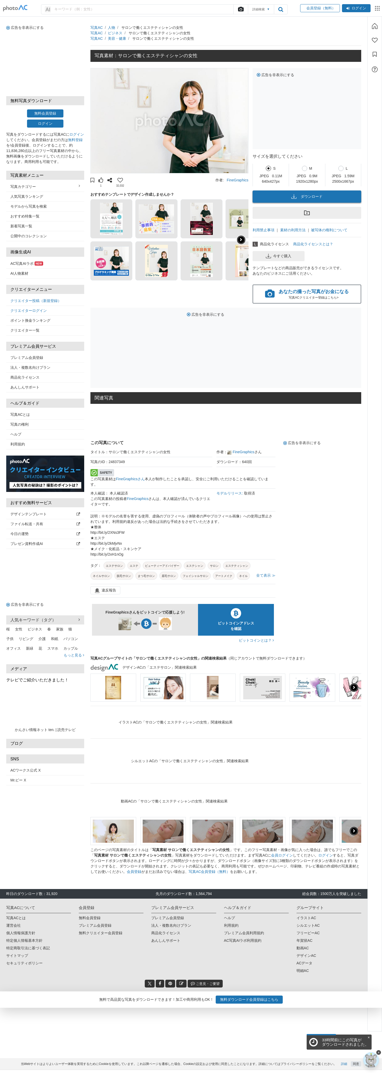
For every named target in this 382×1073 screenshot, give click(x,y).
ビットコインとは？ (256, 640)
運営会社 (13, 925)
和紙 (54, 639)
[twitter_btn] (150, 984)
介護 (42, 639)
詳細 (344, 1067)
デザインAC (306, 955)
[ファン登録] (375, 40)
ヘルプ (15, 434)
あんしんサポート (24, 387)
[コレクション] (375, 54)
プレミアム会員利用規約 (244, 933)
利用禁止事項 (263, 230)
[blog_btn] (181, 984)
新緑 (29, 648)
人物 (111, 27)
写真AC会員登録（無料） (209, 872)
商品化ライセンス (24, 377)
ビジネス (35, 629)
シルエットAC (308, 925)
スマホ (52, 648)
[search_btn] (280, 9)
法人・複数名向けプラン (30, 367)
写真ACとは (20, 414)
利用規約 (17, 444)
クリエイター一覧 (24, 330)
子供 (10, 639)
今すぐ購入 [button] (278, 256)
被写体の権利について (329, 230)
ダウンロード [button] (306, 196)
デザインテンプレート (45, 514)
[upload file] (240, 9)
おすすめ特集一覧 (24, 216)
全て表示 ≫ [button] (265, 575)
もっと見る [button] (74, 655)
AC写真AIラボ (26, 263)
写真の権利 (19, 424)
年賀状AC (304, 940)
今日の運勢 (45, 534)
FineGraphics (237, 180)
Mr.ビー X (18, 780)
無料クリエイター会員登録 (100, 933)
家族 (59, 629)
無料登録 (75, 140)
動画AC (303, 948)
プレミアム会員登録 (26, 358)
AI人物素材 (19, 273)
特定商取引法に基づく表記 (28, 948)
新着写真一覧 (21, 226)
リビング (26, 639)
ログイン (356, 8)
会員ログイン (282, 855)
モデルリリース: (230, 493)
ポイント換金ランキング (30, 320)
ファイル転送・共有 (45, 524)
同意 (356, 1067)
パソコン (70, 639)
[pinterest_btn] (170, 984)
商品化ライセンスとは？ (313, 244)
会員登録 (134, 872)
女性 (18, 629)
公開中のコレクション (28, 236)
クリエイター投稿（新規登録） (35, 301)
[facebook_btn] (160, 984)
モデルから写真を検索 (28, 206)
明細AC (303, 971)
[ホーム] (375, 26)
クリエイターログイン (28, 310)
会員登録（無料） (320, 8)
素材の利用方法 (293, 230)
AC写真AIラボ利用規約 (243, 940)
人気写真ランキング (26, 196)
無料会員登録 (45, 113)
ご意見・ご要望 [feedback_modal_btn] (205, 983)
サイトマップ (17, 955)
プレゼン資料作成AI (45, 544)
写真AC (96, 27)
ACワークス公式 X (25, 770)
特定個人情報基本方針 (24, 940)
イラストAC (306, 918)
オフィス (13, 648)
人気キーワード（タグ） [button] (45, 619)
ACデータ (304, 963)
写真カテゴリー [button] (45, 186)
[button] (92, 181)
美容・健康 (117, 38)
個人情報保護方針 (20, 933)
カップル (70, 648)
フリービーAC (308, 933)
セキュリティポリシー (24, 963)
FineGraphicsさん (130, 479)
